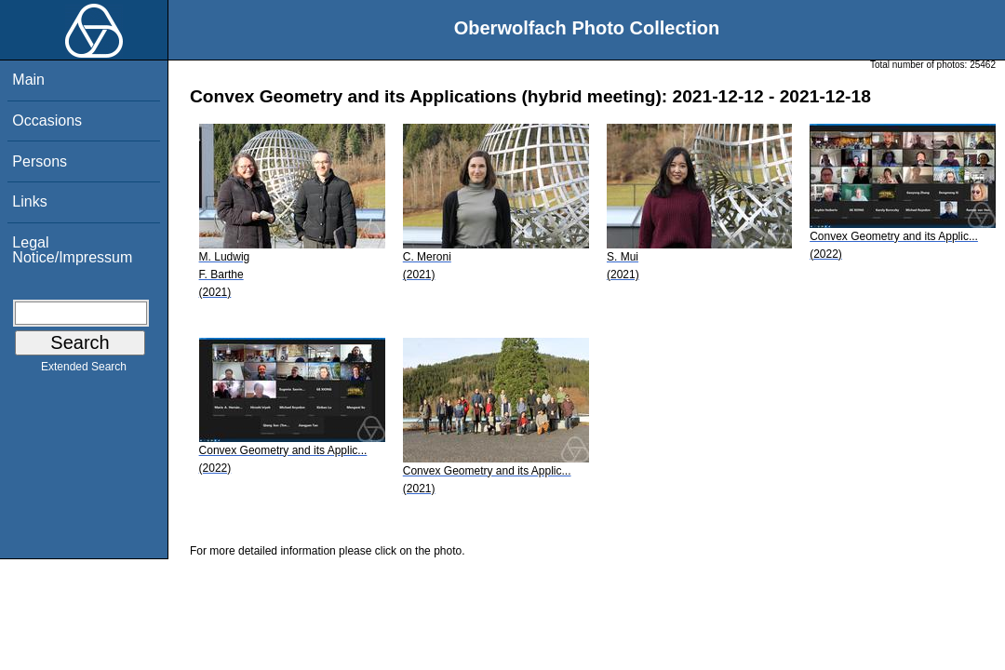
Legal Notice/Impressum (72, 249)
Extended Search (84, 370)
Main (28, 79)
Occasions (47, 120)
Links (29, 201)
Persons (39, 161)
